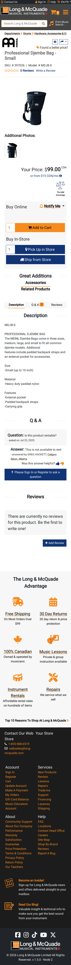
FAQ (40, 821)
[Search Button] (43, 23)
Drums (27, 33)
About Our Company (18, 826)
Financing (44, 799)
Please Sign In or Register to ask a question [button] (35, 475)
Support (43, 795)
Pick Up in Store (40, 249)
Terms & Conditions (18, 853)
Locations (44, 826)
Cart (8, 781)
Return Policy (14, 862)
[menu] (65, 10)
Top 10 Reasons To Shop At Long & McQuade (37, 720)
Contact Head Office (51, 830)
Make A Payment (16, 790)
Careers (43, 835)
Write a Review (45, 70)
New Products (47, 772)
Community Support (18, 821)
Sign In (10, 772)
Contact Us (9, 2)
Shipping (44, 808)
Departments (12, 33)
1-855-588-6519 (17, 744)
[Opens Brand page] (10, 42)
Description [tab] (16, 305)
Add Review (54, 543)
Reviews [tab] (56, 305)
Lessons (43, 781)
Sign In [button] (40, 1)
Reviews (43, 849)
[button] (53, 10)
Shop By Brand (48, 844)
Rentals (43, 777)
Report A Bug (46, 853)
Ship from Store (35, 259)
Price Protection (15, 849)
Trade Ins (44, 790)
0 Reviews (27, 70)
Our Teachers (14, 867)
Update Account (16, 786)
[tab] (35, 283)
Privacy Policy (14, 858)
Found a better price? (52, 47)
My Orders (12, 795)
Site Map (44, 839)
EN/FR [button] (63, 1)
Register (10, 777)
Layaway (44, 804)
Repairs (43, 786)
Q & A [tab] (37, 305)
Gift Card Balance (17, 799)
